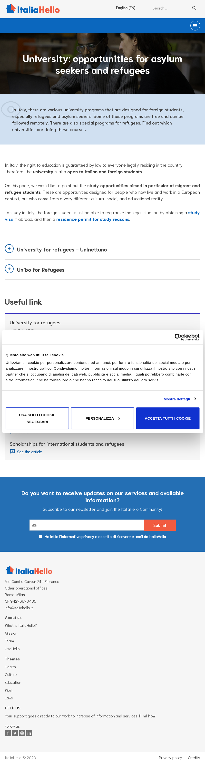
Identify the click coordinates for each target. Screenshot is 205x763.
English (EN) (125, 7)
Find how (147, 715)
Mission (11, 632)
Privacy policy (170, 757)
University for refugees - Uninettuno (62, 249)
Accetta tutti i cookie (168, 418)
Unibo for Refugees (41, 269)
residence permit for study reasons (105, 219)
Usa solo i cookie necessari (37, 418)
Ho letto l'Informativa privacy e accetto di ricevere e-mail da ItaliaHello (105, 536)
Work (9, 689)
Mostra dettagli (177, 399)
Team (9, 640)
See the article (29, 451)
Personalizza (103, 418)
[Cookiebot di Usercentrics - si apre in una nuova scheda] (178, 337)
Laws (9, 697)
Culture (11, 674)
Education (13, 682)
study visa (15, 219)
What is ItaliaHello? (21, 625)
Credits (194, 757)
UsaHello (12, 648)
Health (10, 666)
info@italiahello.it (19, 607)
